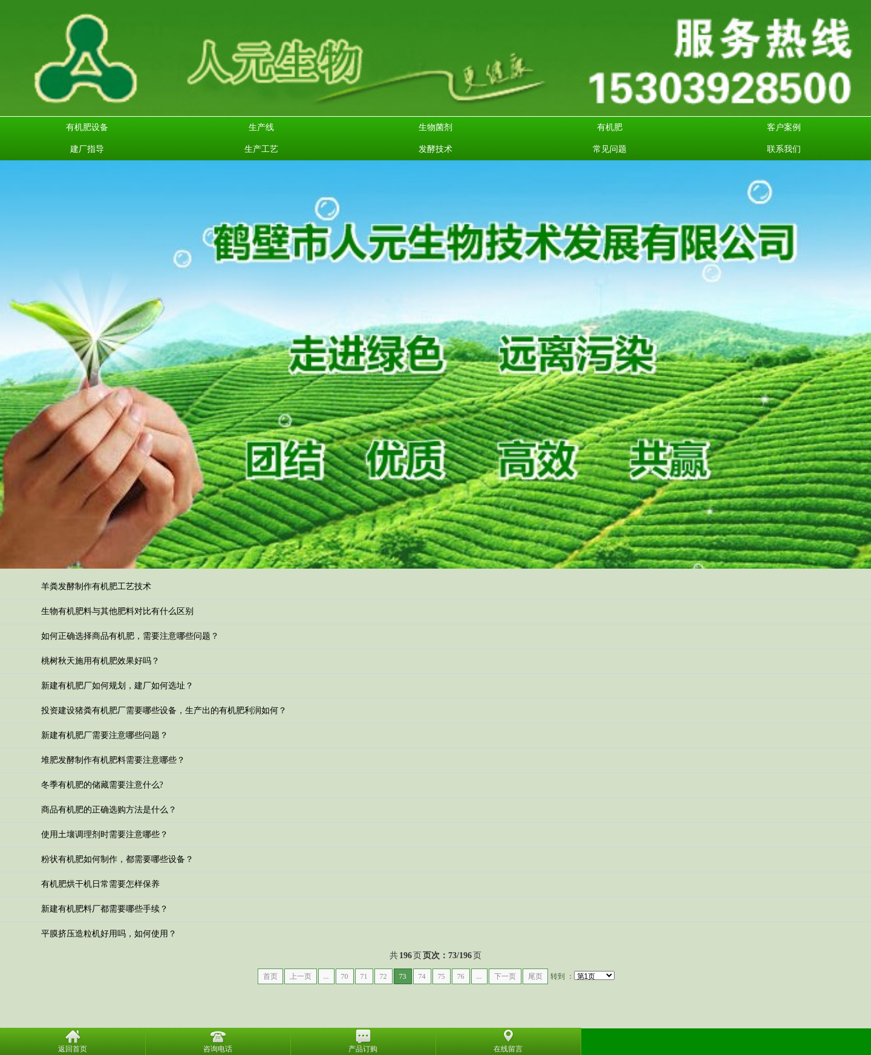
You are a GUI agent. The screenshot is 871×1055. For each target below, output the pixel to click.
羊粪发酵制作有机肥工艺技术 (96, 586)
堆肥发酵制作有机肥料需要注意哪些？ (113, 760)
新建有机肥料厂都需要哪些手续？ (104, 908)
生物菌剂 (435, 127)
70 (344, 976)
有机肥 (609, 127)
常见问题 (610, 149)
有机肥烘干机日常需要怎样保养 (100, 884)
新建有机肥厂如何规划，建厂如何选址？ (117, 685)
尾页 (535, 976)
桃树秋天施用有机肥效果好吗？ (100, 660)
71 (364, 976)
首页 (270, 976)
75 (441, 976)
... (326, 976)
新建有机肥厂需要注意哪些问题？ (104, 735)
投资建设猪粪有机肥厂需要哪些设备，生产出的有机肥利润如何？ (164, 710)
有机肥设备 (87, 127)
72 (383, 976)
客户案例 (784, 127)
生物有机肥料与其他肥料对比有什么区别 (117, 611)
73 (402, 976)
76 (461, 976)
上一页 (301, 976)
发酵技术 (435, 149)
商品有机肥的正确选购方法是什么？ (109, 809)
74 (422, 976)
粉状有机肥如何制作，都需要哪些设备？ (117, 859)
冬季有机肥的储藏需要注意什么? (102, 784)
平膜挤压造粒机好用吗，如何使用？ (109, 933)
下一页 (505, 976)
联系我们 (784, 149)
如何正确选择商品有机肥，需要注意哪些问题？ (130, 636)
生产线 (261, 127)
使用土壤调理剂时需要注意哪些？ (104, 834)
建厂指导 (87, 149)
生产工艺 (261, 149)
